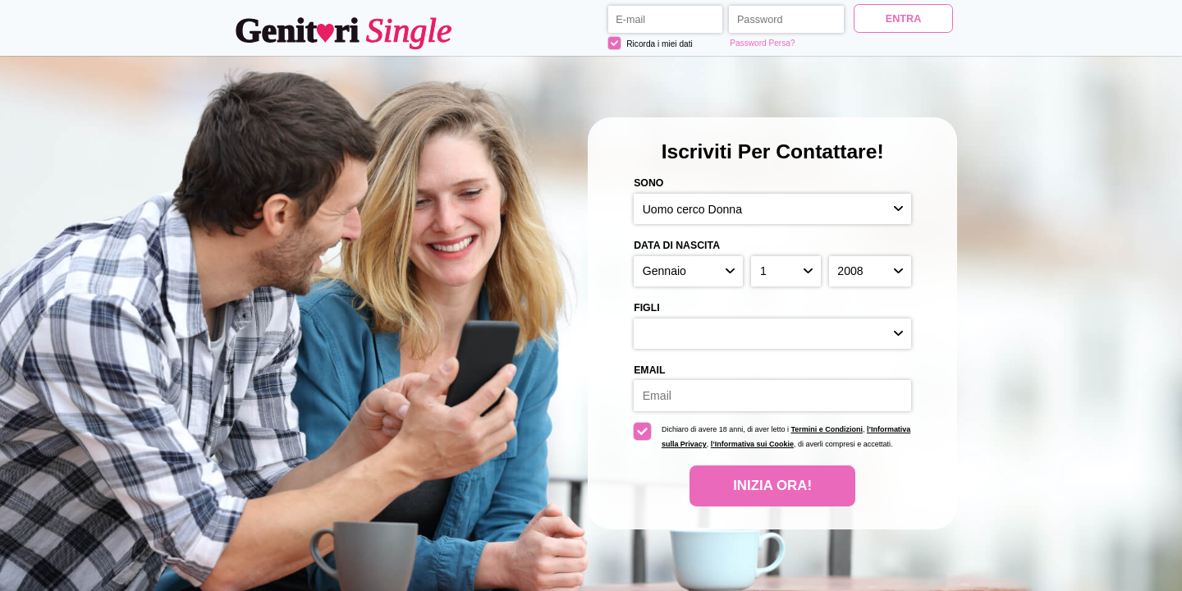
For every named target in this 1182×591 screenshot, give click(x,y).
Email (649, 370)
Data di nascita (677, 245)
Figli (646, 308)
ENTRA (904, 19)
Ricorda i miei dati (650, 43)
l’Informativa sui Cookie (752, 444)
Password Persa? (762, 43)
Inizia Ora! (772, 485)
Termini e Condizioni (826, 429)
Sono (648, 183)
